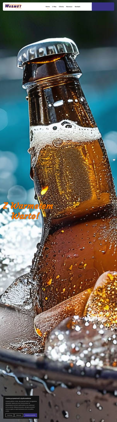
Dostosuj (9, 415)
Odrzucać (18, 415)
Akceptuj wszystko (30, 415)
